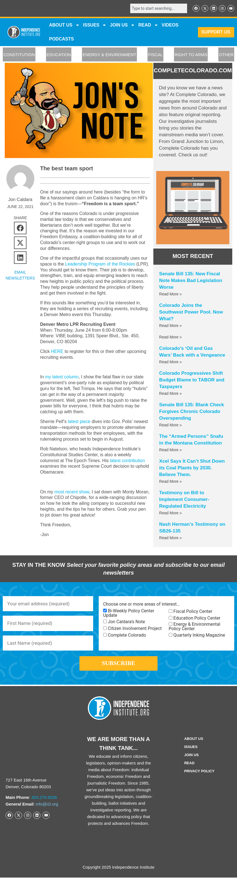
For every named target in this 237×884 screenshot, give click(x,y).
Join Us (191, 761)
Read (189, 769)
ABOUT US (64, 26)
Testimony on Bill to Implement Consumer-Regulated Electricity (184, 500)
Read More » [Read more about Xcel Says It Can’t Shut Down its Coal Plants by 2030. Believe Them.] (170, 482)
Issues (95, 26)
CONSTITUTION (19, 55)
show (84, 491)
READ (148, 26)
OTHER (226, 55)
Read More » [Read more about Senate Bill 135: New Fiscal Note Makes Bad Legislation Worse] (170, 294)
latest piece (79, 421)
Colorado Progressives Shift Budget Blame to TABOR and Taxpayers (191, 380)
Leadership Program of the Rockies (100, 264)
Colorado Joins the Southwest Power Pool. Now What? (191, 312)
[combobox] (156, 8)
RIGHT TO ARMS (191, 55)
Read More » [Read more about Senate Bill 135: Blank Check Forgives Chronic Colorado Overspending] (170, 425)
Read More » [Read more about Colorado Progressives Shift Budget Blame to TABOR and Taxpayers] (170, 394)
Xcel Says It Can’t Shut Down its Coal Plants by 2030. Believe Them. (192, 468)
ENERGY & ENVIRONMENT (109, 55)
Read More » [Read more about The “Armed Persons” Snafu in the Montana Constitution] (170, 450)
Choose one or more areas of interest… (141, 604)
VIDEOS (170, 25)
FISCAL (155, 55)
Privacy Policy (199, 777)
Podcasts (61, 39)
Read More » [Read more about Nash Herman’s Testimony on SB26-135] (170, 538)
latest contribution (127, 460)
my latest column (61, 376)
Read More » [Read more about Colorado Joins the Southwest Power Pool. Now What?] (170, 326)
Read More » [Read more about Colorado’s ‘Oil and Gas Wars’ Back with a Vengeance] (170, 362)
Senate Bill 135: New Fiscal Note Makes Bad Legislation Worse (190, 281)
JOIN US (122, 26)
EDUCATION (59, 55)
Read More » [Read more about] (170, 337)
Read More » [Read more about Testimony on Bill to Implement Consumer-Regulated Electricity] (170, 513)
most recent (66, 491)
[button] (20, 228)
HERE (57, 351)
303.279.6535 (44, 803)
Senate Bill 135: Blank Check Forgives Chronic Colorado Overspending (191, 412)
